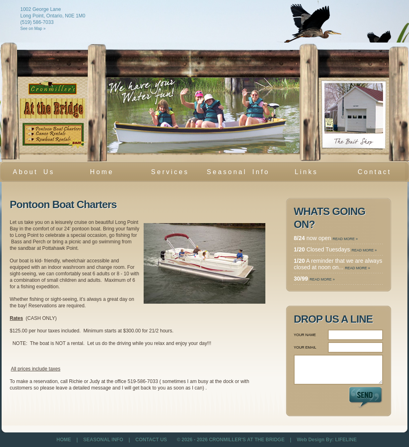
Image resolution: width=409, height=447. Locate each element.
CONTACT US (151, 440)
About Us (34, 171)
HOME (64, 440)
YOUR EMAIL (305, 347)
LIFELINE (346, 440)
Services (167, 174)
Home (102, 171)
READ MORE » (345, 239)
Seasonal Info (238, 171)
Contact (374, 171)
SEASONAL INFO (104, 440)
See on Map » (32, 28)
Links (306, 171)
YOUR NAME (305, 335)
